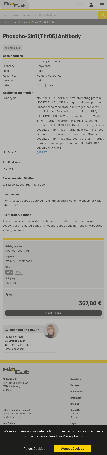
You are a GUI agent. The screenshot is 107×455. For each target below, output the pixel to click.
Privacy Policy (73, 436)
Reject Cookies (34, 448)
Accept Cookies (72, 448)
